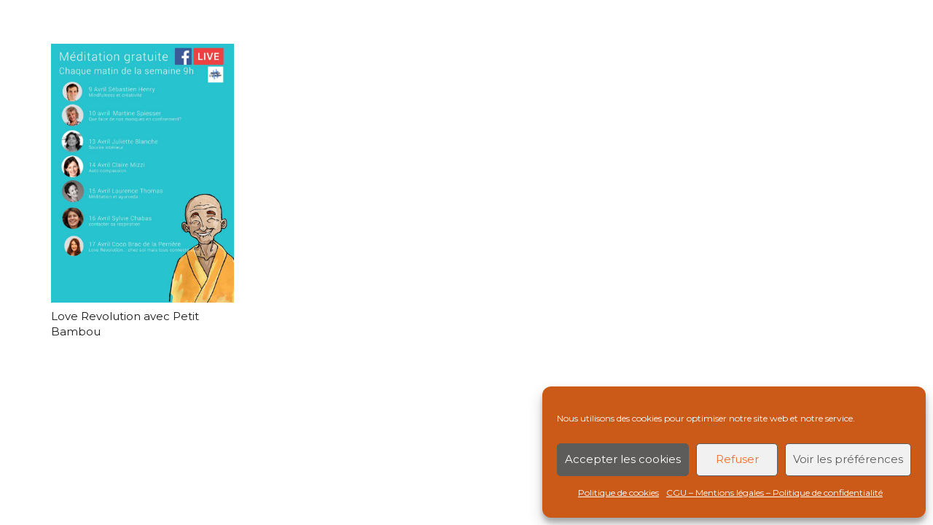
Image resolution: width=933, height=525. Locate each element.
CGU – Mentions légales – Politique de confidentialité (774, 492)
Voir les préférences (848, 459)
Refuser (737, 459)
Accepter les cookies (623, 459)
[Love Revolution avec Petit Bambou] (142, 173)
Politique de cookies (618, 492)
